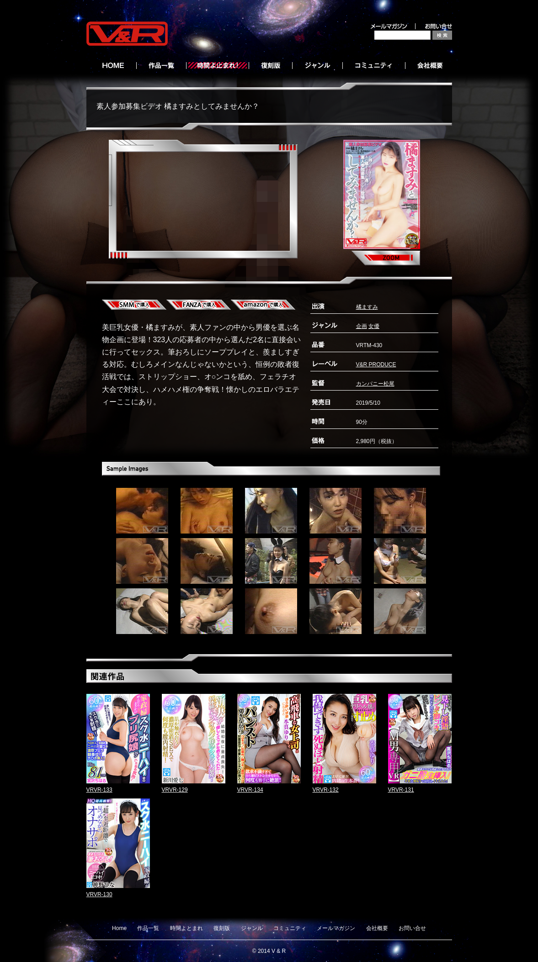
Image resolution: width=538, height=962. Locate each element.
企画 (361, 326)
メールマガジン (336, 928)
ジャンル (252, 928)
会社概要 (377, 928)
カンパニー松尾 (375, 384)
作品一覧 (148, 928)
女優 (373, 326)
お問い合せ (412, 928)
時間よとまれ (186, 928)
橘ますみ (367, 307)
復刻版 (221, 928)
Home (119, 928)
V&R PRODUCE (376, 364)
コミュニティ (289, 928)
